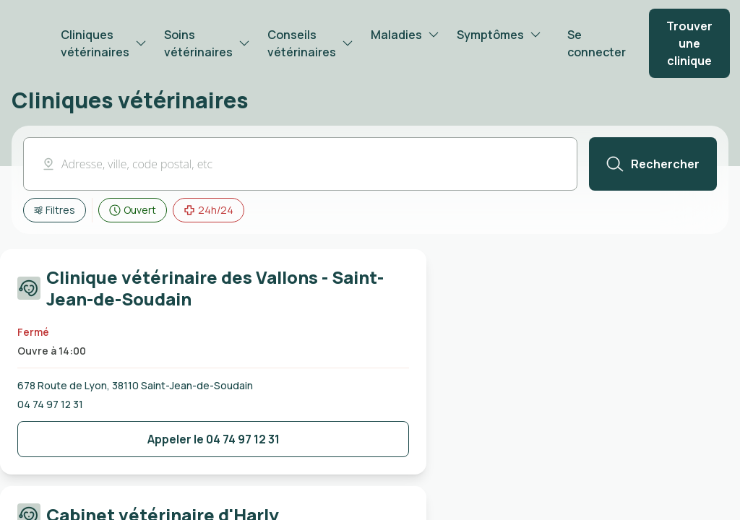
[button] (300, 164)
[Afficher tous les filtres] (54, 210)
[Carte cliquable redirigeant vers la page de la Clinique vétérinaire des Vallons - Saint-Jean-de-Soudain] (213, 291)
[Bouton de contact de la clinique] (213, 439)
